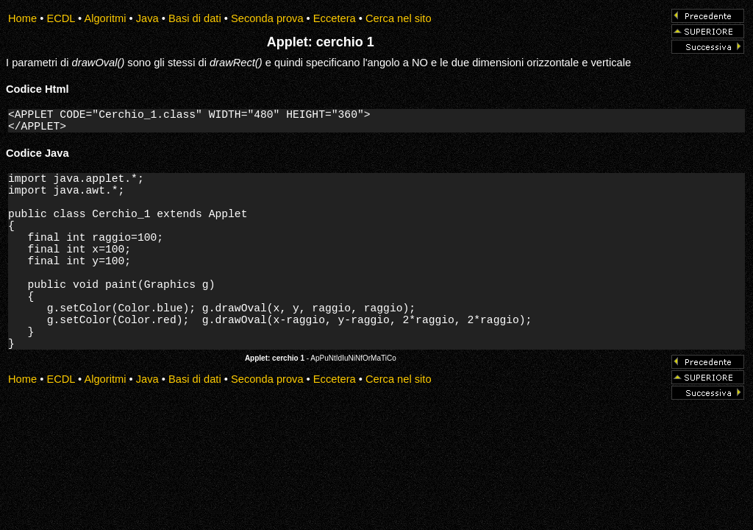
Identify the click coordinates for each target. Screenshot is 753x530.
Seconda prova (267, 18)
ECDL (60, 18)
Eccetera (334, 18)
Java (147, 18)
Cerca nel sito (398, 18)
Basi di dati (194, 18)
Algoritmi (105, 18)
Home (22, 18)
